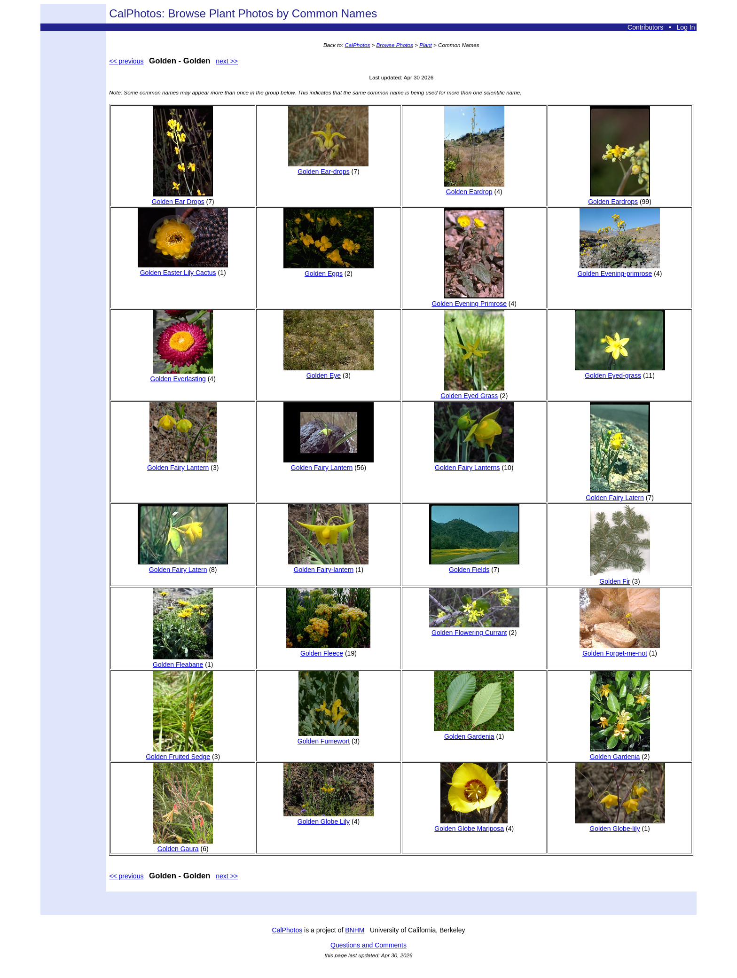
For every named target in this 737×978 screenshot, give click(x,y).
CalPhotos (357, 45)
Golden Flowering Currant (474, 628)
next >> (227, 61)
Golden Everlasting (181, 375)
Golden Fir (620, 577)
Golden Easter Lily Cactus (183, 268)
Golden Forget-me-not (620, 649)
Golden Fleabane (183, 660)
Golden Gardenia (474, 732)
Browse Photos (394, 45)
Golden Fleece (328, 649)
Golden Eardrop (474, 188)
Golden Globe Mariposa (471, 824)
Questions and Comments (368, 945)
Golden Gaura (183, 845)
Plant (425, 45)
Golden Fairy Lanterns (474, 463)
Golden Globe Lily (328, 817)
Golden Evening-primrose (619, 269)
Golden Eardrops (619, 197)
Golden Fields (474, 565)
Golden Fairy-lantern (328, 565)
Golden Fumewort (328, 737)
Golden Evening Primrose (469, 299)
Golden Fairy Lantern (182, 463)
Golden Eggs (328, 269)
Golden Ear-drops (328, 167)
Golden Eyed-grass (620, 371)
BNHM (354, 930)
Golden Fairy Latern (618, 493)
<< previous (126, 61)
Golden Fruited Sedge (179, 752)
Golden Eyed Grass (472, 391)
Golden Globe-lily (620, 824)
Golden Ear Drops (182, 197)
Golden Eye (328, 371)
